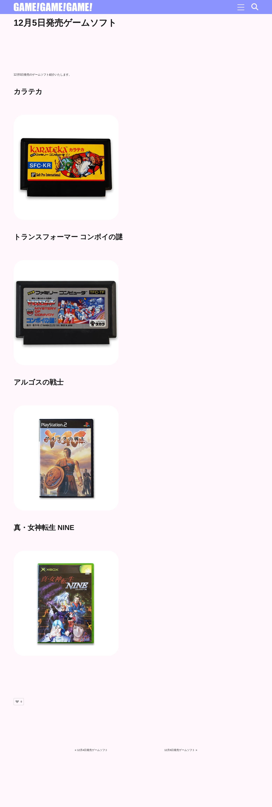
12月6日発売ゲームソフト (178, 749)
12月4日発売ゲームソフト (93, 749)
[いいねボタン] (17, 701)
